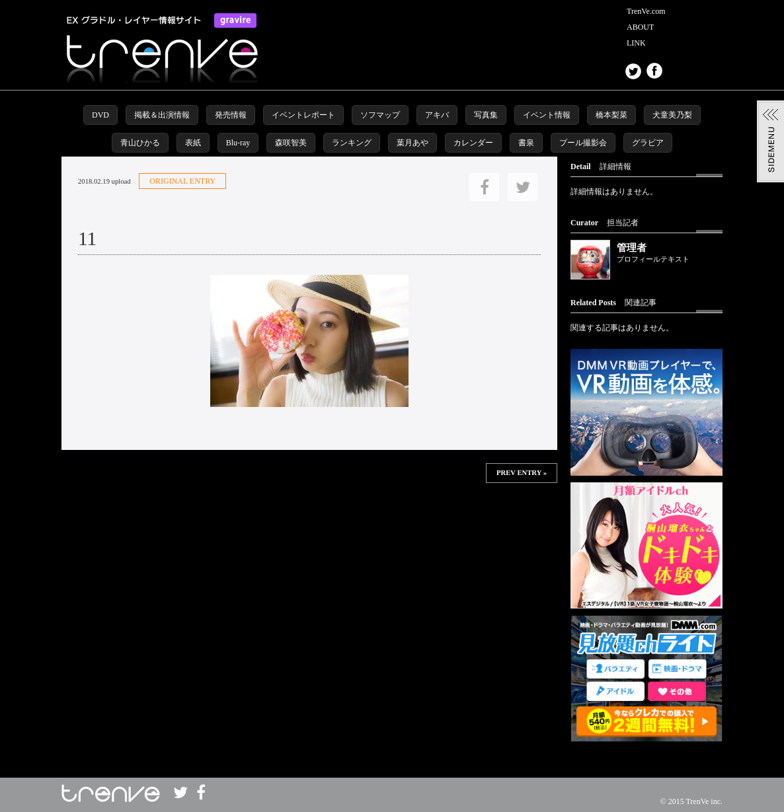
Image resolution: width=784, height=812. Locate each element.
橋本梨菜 (611, 115)
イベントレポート (303, 115)
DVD (100, 115)
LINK (636, 43)
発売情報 (231, 115)
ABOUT (640, 27)
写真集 (486, 115)
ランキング (352, 142)
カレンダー (473, 142)
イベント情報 (546, 115)
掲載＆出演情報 (162, 115)
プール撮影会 (583, 142)
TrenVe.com (646, 11)
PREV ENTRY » (521, 472)
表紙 (193, 142)
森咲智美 (291, 142)
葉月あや (412, 142)
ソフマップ (380, 115)
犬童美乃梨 (672, 115)
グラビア (648, 142)
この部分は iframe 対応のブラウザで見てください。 (309, 526)
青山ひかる (140, 142)
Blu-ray (238, 142)
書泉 (526, 142)
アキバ (437, 115)
